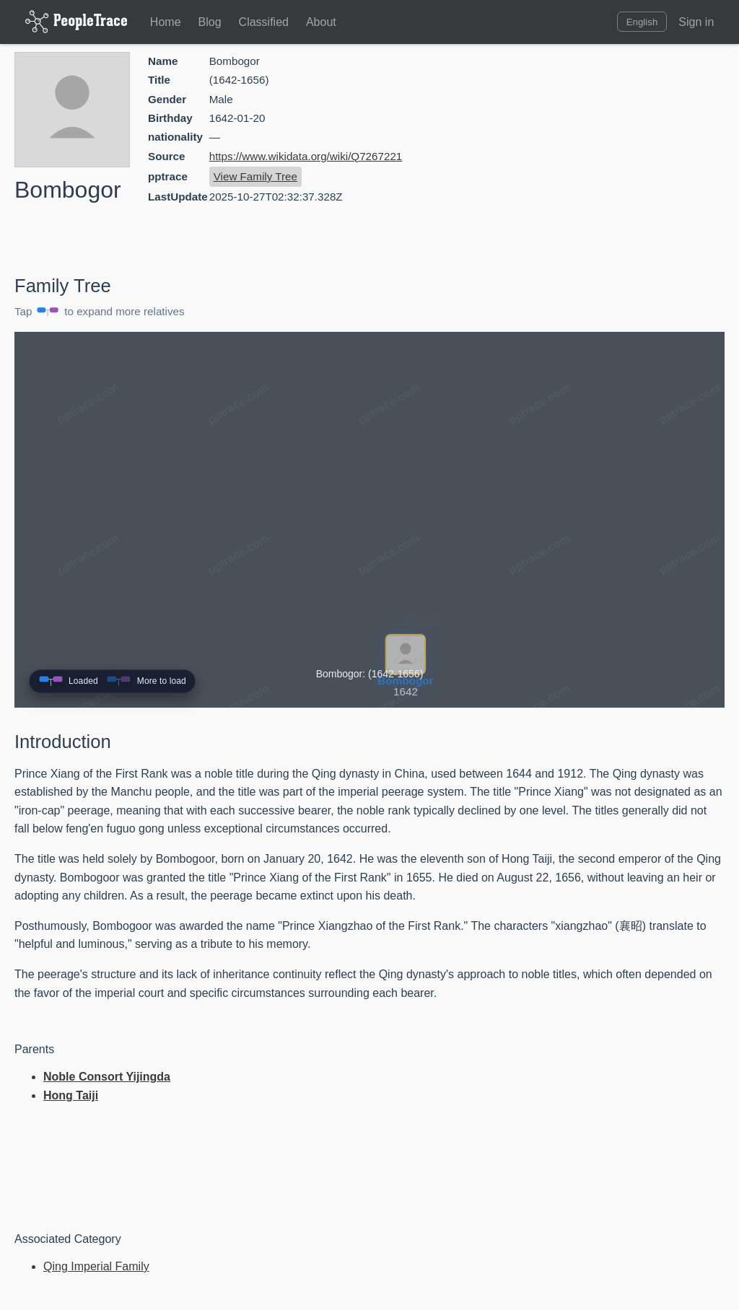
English (642, 22)
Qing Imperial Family (96, 1266)
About (321, 22)
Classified (264, 22)
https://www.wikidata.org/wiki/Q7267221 (306, 156)
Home (165, 22)
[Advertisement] (602, 155)
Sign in (696, 22)
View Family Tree (255, 176)
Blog (210, 22)
